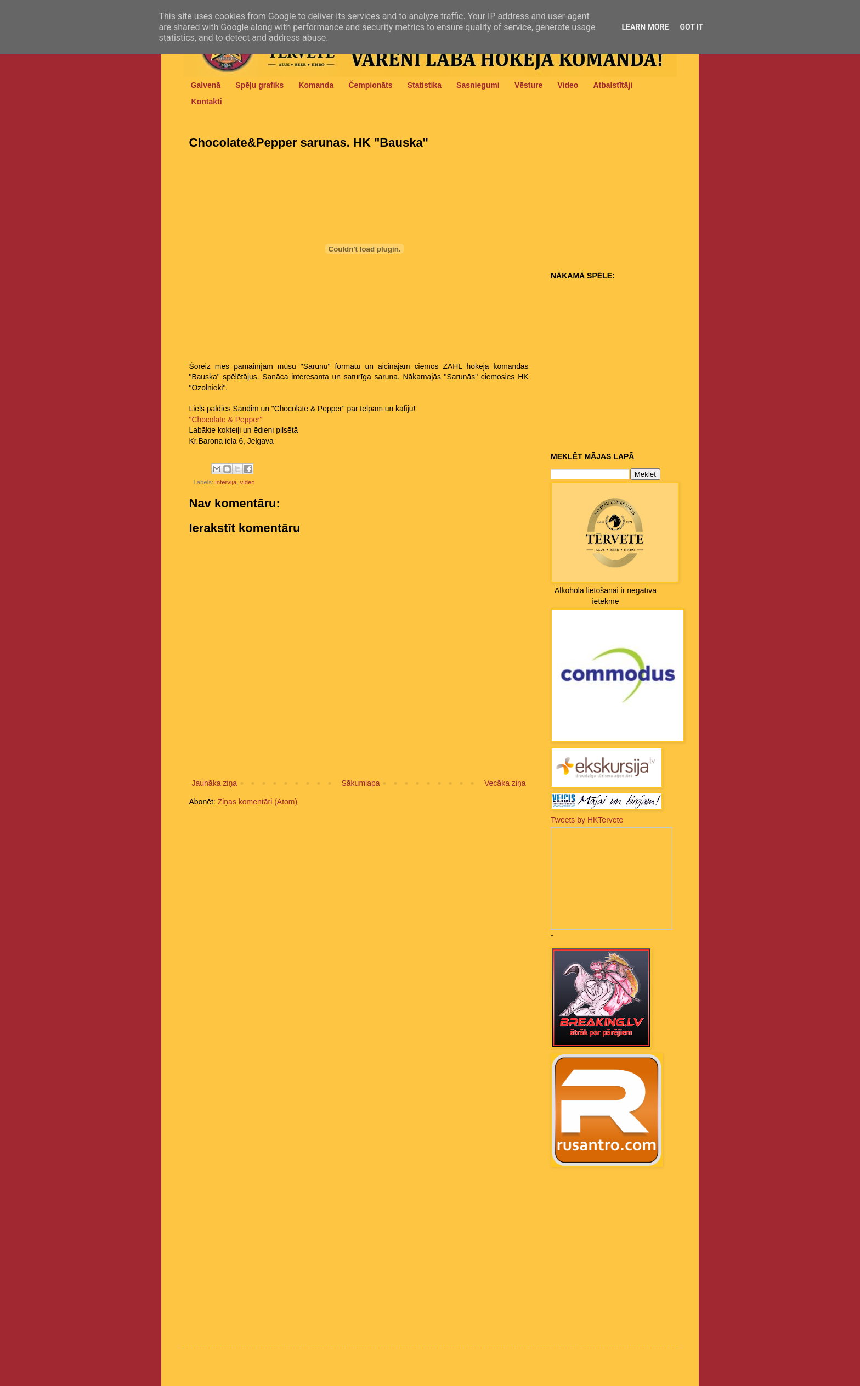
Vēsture (528, 85)
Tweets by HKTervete (587, 819)
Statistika (425, 85)
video (247, 482)
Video (567, 85)
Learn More (645, 27)
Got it (691, 27)
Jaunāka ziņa (214, 783)
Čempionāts (370, 85)
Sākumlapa (360, 783)
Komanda (315, 85)
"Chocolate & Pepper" (226, 419)
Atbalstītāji (613, 85)
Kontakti (206, 101)
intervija (225, 482)
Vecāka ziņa (505, 783)
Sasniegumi (478, 85)
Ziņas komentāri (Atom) (257, 801)
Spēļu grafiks (259, 85)
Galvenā (205, 85)
